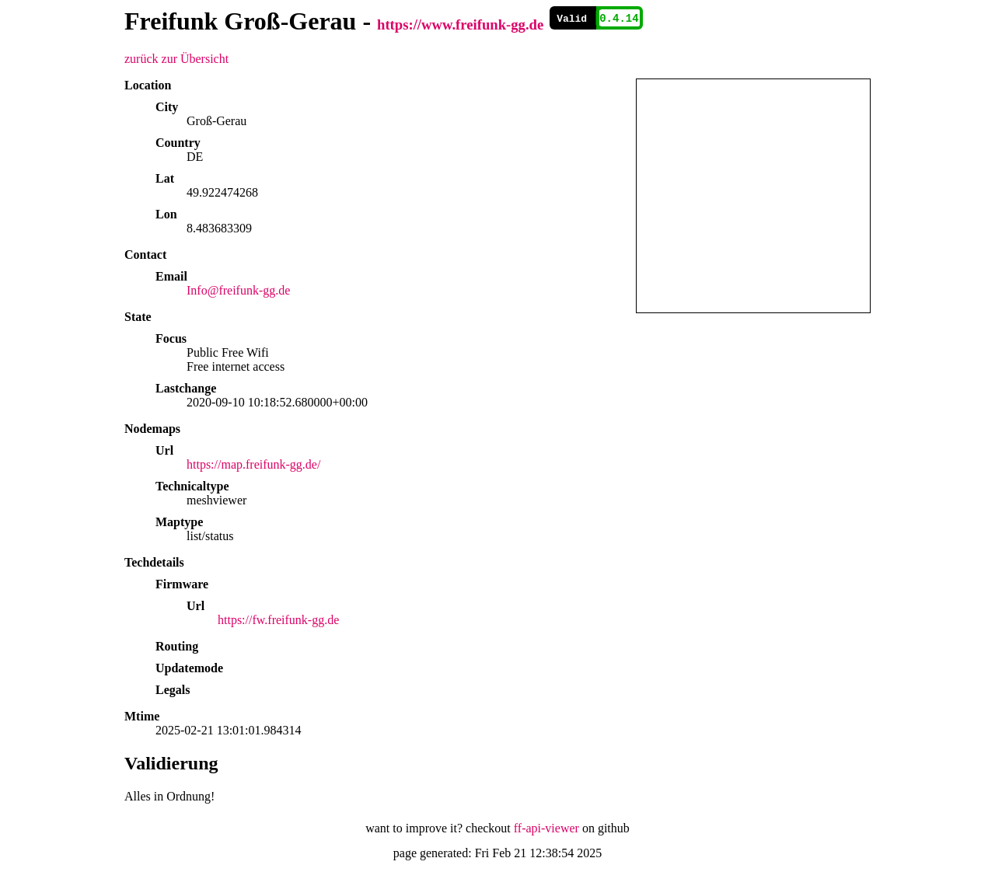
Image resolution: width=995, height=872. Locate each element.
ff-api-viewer (546, 828)
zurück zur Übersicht (176, 58)
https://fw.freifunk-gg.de (278, 619)
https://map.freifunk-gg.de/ (253, 464)
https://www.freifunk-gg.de (460, 24)
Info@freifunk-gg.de (238, 290)
